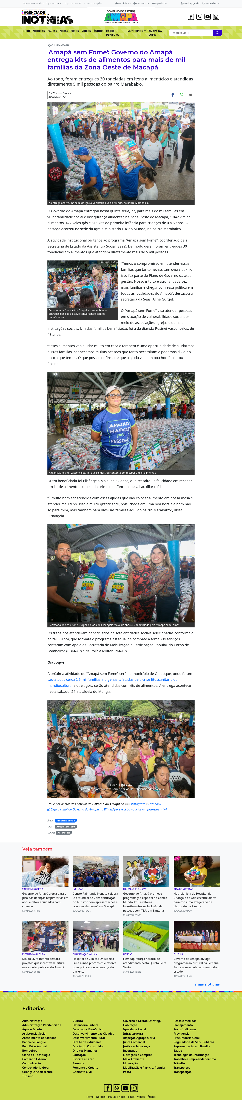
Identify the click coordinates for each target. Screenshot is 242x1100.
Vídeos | (142, 1096)
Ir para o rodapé (93, 3)
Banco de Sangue (34, 1042)
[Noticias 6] (124, 793)
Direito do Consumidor (88, 1046)
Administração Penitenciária (41, 1025)
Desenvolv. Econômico (88, 1029)
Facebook (154, 804)
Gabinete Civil (82, 1072)
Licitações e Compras (137, 1055)
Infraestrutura (133, 1034)
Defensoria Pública (86, 1025)
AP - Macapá (64, 832)
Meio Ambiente (133, 1059)
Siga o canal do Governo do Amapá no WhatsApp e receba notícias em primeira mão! (107, 809)
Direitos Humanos (85, 1051)
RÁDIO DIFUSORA (112, 32)
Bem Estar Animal (34, 1046)
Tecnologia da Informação (191, 1055)
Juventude (130, 1051)
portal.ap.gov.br (190, 3)
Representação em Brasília (192, 1046)
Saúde (178, 1051)
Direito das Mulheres (87, 1042)
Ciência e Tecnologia (36, 1055)
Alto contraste (141, 3)
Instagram (138, 804)
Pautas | (113, 1096)
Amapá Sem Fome (65, 826)
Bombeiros (29, 1051)
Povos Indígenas (185, 1029)
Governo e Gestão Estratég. (142, 1021)
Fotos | (132, 1096)
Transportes (182, 1068)
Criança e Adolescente (37, 1072)
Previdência (182, 1034)
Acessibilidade (123, 3)
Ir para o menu (54, 3)
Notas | (123, 1096)
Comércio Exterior (34, 1059)
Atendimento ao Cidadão (39, 1038)
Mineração (130, 1063)
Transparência (210, 3)
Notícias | (102, 1096)
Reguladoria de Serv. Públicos (194, 1042)
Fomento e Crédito (85, 1068)
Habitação (130, 1025)
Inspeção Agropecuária (139, 1038)
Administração (32, 1021)
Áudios (152, 1096)
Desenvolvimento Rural (89, 1038)
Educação (79, 1055)
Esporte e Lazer (83, 1059)
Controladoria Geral (36, 1068)
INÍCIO (26, 31)
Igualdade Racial (134, 1029)
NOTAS (64, 31)
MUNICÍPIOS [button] (135, 31)
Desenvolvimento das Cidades (93, 1034)
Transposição (183, 1072)
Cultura (78, 1021)
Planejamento (183, 1025)
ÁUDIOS (98, 31)
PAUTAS (52, 31)
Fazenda (78, 1063)
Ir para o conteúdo (33, 3)
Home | (91, 1096)
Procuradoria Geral (187, 1038)
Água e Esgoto (32, 1029)
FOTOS (75, 31)
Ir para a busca (73, 3)
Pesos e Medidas (185, 1021)
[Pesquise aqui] (217, 33)
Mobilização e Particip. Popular (144, 1068)
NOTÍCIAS (39, 31)
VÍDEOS (86, 31)
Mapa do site (159, 3)
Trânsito (179, 1063)
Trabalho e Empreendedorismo (195, 1059)
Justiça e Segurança (136, 1046)
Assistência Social (66, 820)
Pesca (127, 1072)
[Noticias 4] (118, 793)
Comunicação (31, 1063)
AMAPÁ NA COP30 (155, 32)
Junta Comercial (134, 1042)
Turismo (27, 1076)
